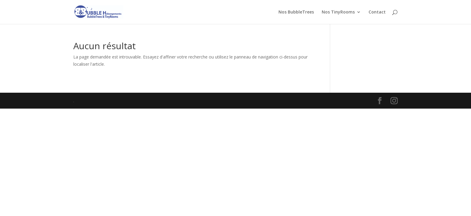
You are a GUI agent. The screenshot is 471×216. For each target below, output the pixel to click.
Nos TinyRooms (338, 12)
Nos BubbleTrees (296, 12)
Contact (377, 12)
